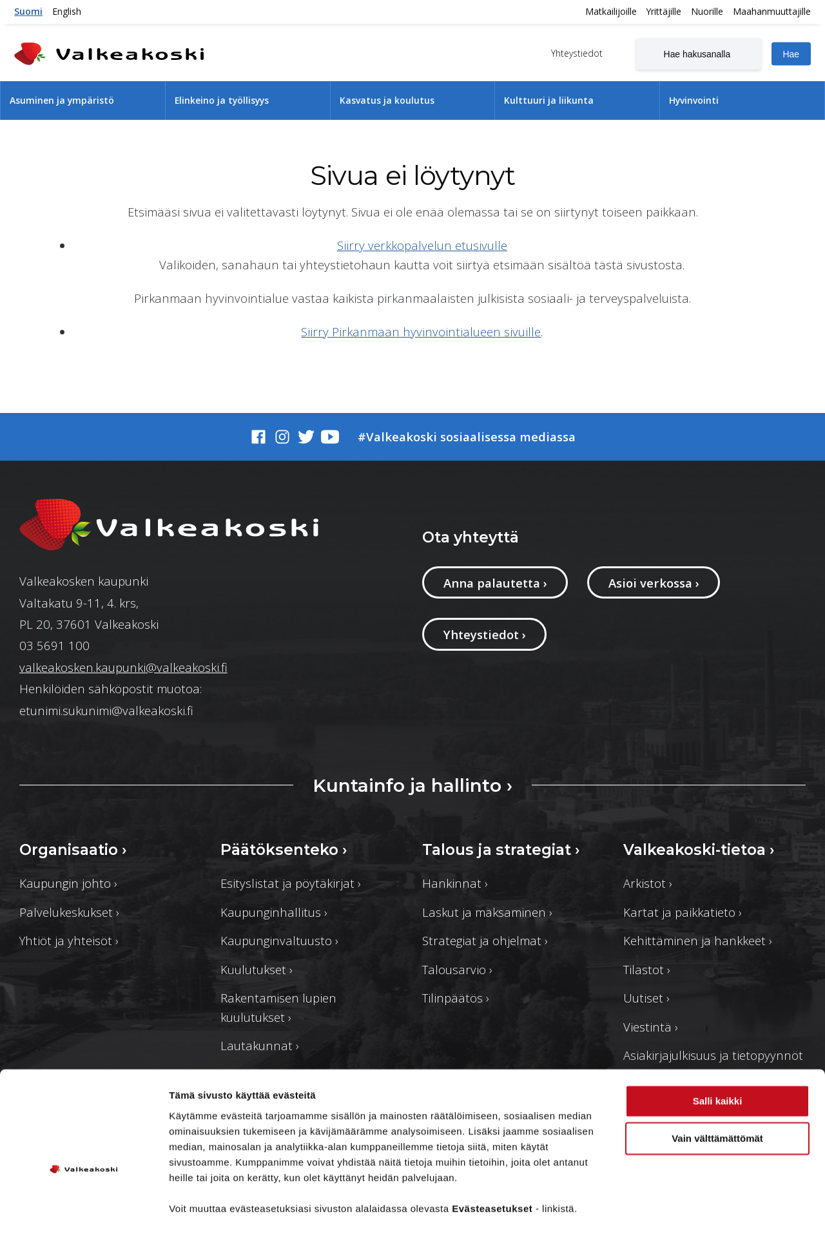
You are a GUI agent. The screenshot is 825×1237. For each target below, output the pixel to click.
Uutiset (646, 998)
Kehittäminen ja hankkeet (697, 940)
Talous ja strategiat (501, 850)
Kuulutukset (256, 969)
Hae (790, 54)
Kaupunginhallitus (273, 912)
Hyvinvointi (694, 100)
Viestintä (650, 1027)
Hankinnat (455, 883)
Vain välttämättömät (717, 1105)
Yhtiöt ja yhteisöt (69, 940)
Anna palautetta (495, 583)
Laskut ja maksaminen (487, 912)
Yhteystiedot (575, 52)
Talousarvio (457, 969)
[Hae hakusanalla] (698, 53)
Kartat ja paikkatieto (682, 912)
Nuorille (707, 11)
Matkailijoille (611, 11)
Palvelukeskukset (69, 912)
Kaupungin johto (68, 883)
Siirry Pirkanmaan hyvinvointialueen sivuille (421, 331)
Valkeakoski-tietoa (699, 850)
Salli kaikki (717, 1068)
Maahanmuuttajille (772, 11)
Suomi (28, 11)
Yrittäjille (663, 11)
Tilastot (646, 969)
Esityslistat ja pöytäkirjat (290, 883)
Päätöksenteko (283, 850)
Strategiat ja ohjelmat (485, 940)
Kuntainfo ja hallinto (412, 785)
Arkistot (647, 883)
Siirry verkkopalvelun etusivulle (422, 245)
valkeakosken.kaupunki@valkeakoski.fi (123, 667)
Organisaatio (73, 850)
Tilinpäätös (455, 998)
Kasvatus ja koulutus (387, 100)
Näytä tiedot (197, 1211)
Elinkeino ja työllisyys (222, 100)
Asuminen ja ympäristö (62, 100)
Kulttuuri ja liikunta (549, 100)
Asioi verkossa (653, 583)
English (66, 11)
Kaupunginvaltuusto (279, 940)
